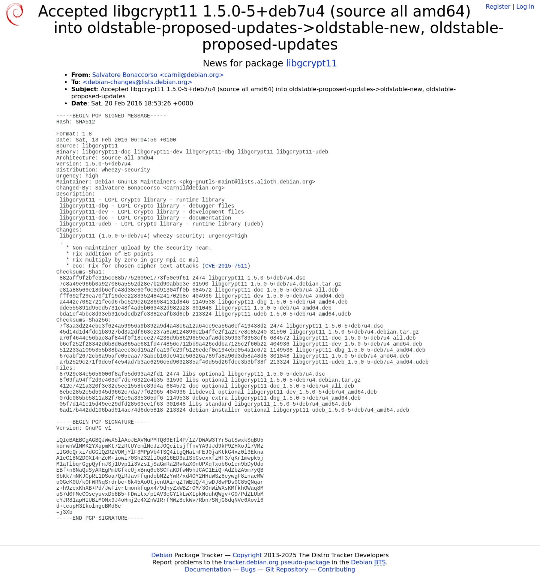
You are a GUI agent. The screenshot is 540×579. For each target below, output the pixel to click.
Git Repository (287, 569)
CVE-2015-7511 (226, 266)
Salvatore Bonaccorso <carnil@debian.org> (158, 74)
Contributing (337, 569)
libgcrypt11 (311, 63)
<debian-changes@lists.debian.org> (137, 82)
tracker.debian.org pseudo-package (277, 562)
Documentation (208, 569)
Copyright (247, 555)
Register (498, 6)
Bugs (248, 569)
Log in (525, 6)
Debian (161, 555)
